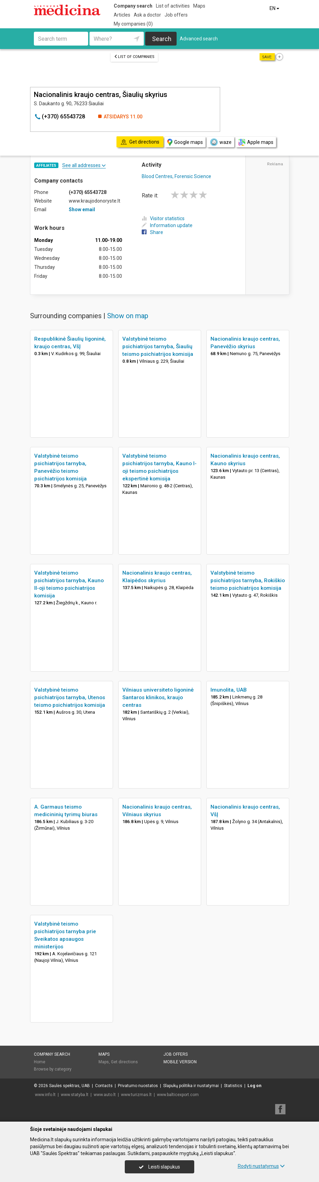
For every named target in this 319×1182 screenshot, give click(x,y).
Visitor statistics (163, 218)
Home (39, 1061)
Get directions (124, 1061)
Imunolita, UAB (228, 690)
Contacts (104, 1085)
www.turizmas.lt (136, 1094)
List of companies (134, 57)
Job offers (176, 15)
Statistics (233, 1085)
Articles (122, 15)
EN (275, 8)
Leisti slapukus (159, 1167)
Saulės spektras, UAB (69, 1085)
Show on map (127, 316)
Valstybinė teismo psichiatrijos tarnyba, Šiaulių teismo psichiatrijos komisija (157, 346)
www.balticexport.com (178, 1094)
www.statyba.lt (74, 1094)
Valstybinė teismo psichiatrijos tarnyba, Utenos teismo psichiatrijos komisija (69, 697)
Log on (254, 1085)
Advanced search (199, 38)
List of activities (173, 6)
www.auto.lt (105, 1094)
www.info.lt (45, 1094)
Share (152, 232)
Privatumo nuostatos (138, 1085)
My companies (133, 24)
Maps (199, 6)
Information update (167, 225)
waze (220, 142)
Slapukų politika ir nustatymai (191, 1085)
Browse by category (53, 1069)
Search (161, 38)
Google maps (185, 142)
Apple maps (255, 142)
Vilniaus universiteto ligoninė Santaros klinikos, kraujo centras (158, 697)
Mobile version (180, 1061)
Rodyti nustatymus (261, 1166)
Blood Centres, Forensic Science (176, 176)
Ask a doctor (147, 15)
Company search (133, 6)
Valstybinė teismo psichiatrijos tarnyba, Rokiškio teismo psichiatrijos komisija (247, 580)
